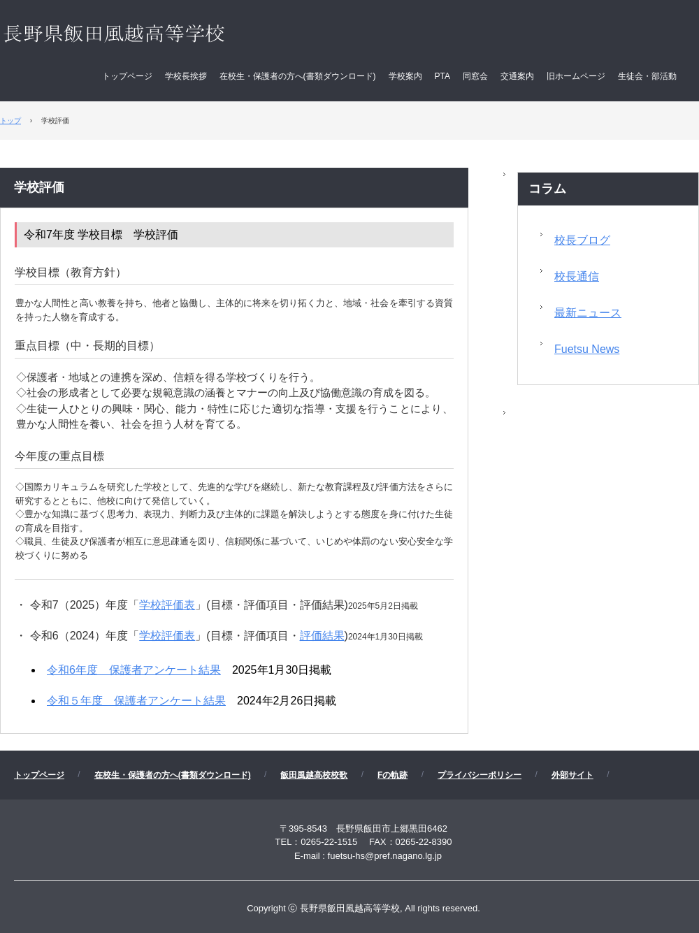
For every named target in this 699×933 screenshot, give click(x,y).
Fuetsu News (586, 349)
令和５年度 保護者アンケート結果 (136, 701)
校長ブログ (582, 240)
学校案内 (405, 76)
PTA (442, 76)
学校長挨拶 (186, 76)
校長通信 (576, 276)
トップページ (127, 76)
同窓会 (475, 76)
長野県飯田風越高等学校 (142, 35)
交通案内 (517, 76)
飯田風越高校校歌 (313, 775)
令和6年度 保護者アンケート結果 (134, 670)
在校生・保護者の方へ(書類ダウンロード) (297, 76)
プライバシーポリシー (479, 775)
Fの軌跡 (392, 775)
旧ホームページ (576, 76)
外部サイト (572, 775)
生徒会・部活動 (647, 76)
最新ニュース (587, 313)
